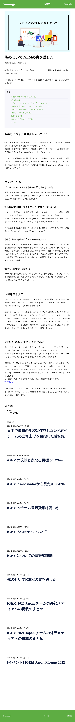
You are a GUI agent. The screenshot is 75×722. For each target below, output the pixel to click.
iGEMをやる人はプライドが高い (22, 119)
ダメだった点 (15, 100)
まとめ (13, 122)
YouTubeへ (9, 382)
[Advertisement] (37, 694)
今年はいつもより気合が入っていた (23, 97)
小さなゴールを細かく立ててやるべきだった (27, 109)
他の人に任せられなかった (21, 113)
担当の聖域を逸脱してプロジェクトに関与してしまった (31, 106)
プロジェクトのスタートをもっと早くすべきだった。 (30, 103)
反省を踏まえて (16, 116)
